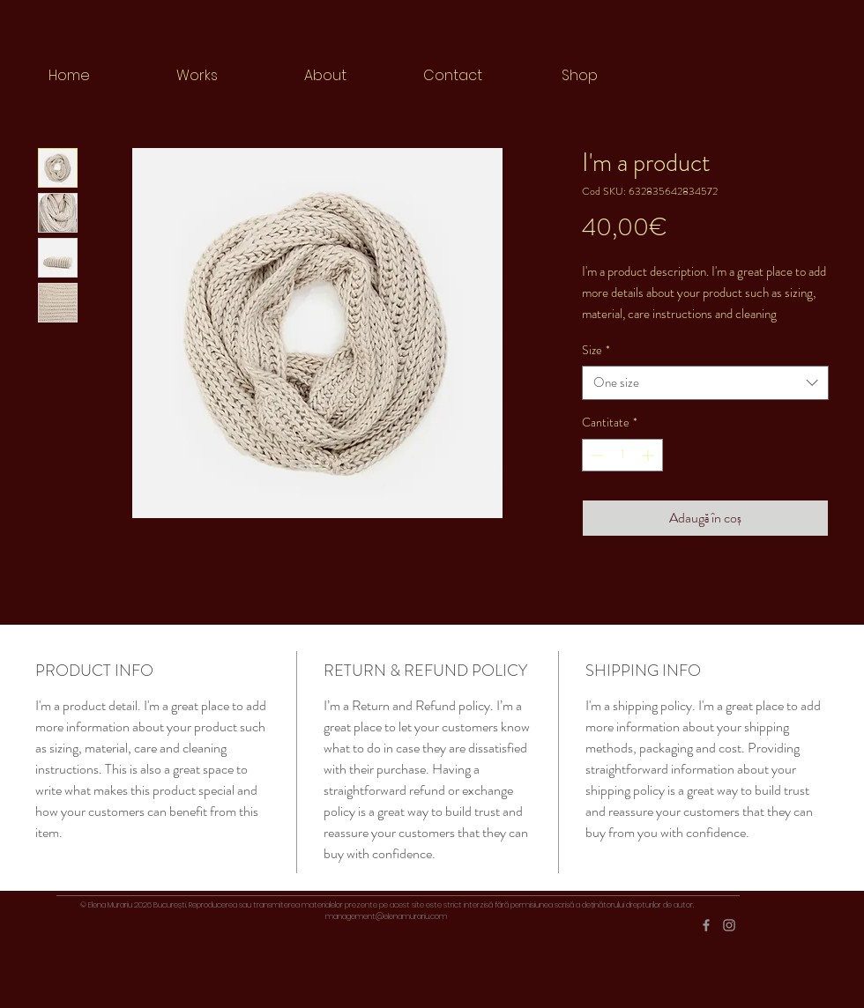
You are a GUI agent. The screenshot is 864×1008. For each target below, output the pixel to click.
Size (596, 350)
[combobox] (705, 383)
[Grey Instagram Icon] (729, 925)
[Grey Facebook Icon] (706, 925)
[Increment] (649, 455)
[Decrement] (596, 455)
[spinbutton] (622, 455)
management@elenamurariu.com (386, 916)
